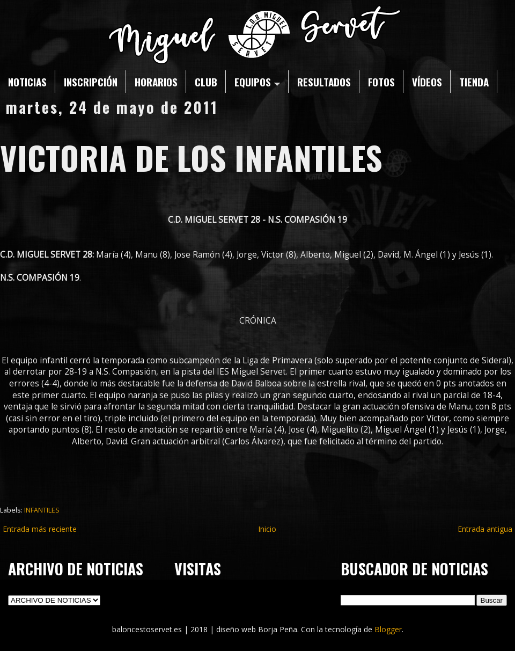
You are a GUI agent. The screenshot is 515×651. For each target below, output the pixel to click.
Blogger (388, 629)
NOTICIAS (27, 81)
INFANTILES (42, 510)
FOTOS (381, 81)
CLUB (206, 81)
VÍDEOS (427, 81)
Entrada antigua (485, 529)
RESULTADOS (324, 81)
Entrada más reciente (40, 529)
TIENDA (474, 81)
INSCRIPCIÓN (90, 81)
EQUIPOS (257, 81)
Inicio (267, 529)
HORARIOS (156, 81)
